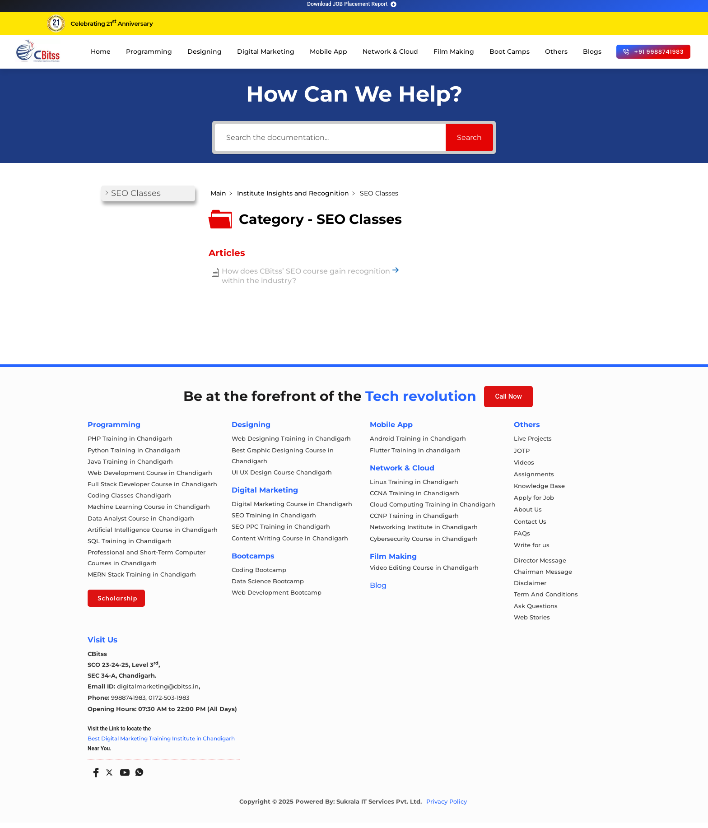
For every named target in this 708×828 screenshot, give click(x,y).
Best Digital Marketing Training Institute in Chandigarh (161, 743)
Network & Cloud (390, 51)
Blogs (592, 51)
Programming (149, 51)
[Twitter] (108, 776)
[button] (148, 193)
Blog (378, 588)
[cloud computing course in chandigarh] (38, 50)
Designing (204, 51)
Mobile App (328, 51)
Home (101, 51)
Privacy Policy (446, 807)
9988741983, (130, 703)
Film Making (453, 51)
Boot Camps (509, 51)
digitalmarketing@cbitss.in (158, 692)
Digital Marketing (265, 51)
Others (556, 51)
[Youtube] (122, 774)
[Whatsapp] (137, 774)
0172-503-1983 (169, 703)
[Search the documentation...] (330, 137)
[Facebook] (94, 774)
